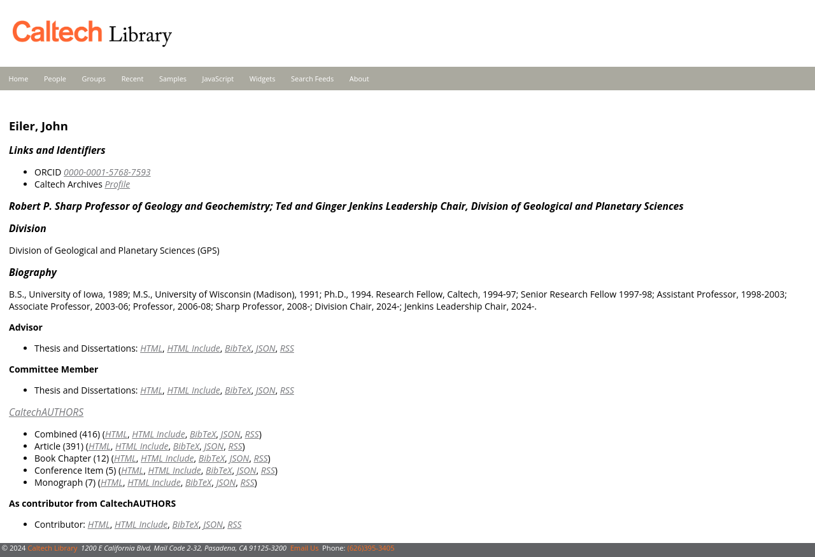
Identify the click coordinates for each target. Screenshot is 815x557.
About (359, 78)
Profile (117, 184)
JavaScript (218, 78)
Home (19, 78)
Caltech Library (52, 548)
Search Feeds (312, 78)
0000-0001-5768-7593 (107, 172)
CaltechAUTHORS (46, 412)
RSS (287, 348)
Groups (94, 78)
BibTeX (238, 348)
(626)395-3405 (370, 548)
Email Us (304, 548)
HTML (151, 348)
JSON (266, 348)
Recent (133, 78)
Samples (173, 78)
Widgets (263, 78)
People (55, 78)
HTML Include (193, 348)
